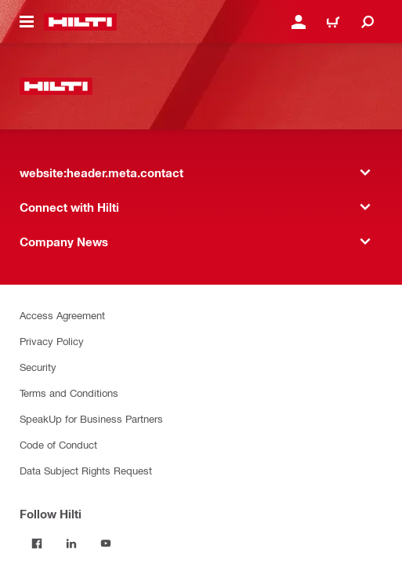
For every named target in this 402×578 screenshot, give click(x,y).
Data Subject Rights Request (86, 470)
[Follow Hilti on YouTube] (106, 543)
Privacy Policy (52, 341)
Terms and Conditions (69, 392)
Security (38, 367)
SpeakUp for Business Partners (91, 418)
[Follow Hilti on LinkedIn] (71, 543)
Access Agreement (62, 315)
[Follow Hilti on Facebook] (37, 543)
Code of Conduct (58, 444)
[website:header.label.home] (80, 22)
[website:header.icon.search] (367, 22)
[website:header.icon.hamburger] (26, 22)
